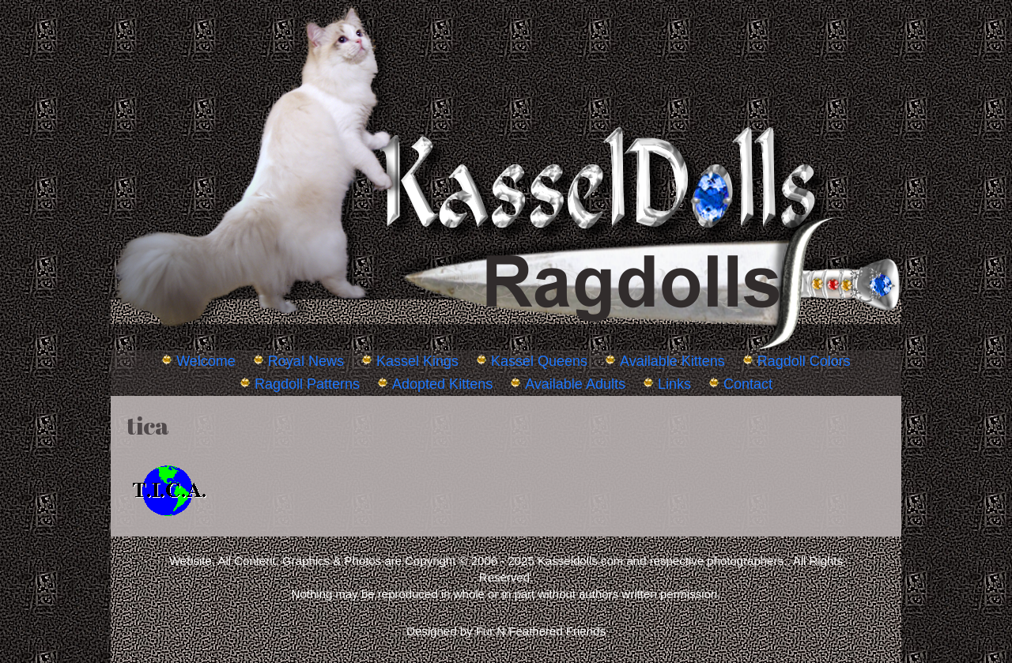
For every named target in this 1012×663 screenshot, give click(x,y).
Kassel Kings (417, 361)
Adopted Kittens (442, 384)
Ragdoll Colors (804, 361)
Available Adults (575, 384)
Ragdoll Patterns (307, 384)
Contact (747, 384)
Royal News (306, 361)
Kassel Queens (539, 361)
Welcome (206, 361)
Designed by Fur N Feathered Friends (506, 631)
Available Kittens (672, 361)
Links (674, 384)
